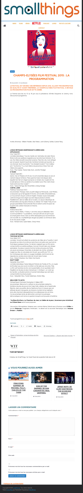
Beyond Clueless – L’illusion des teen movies (59, 335)
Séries (27, 23)
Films (21, 23)
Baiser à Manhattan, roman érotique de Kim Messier (23, 336)
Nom (10, 439)
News (14, 23)
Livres (54, 23)
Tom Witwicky (23, 82)
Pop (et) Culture (64, 23)
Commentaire (13, 415)
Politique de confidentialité (13, 483)
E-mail (10, 447)
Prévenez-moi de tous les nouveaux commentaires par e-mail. (28, 466)
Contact (41, 28)
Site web (11, 455)
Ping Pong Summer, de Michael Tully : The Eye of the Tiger (18, 387)
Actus (12, 71)
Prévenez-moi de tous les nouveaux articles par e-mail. (26, 472)
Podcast (46, 23)
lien (28, 319)
